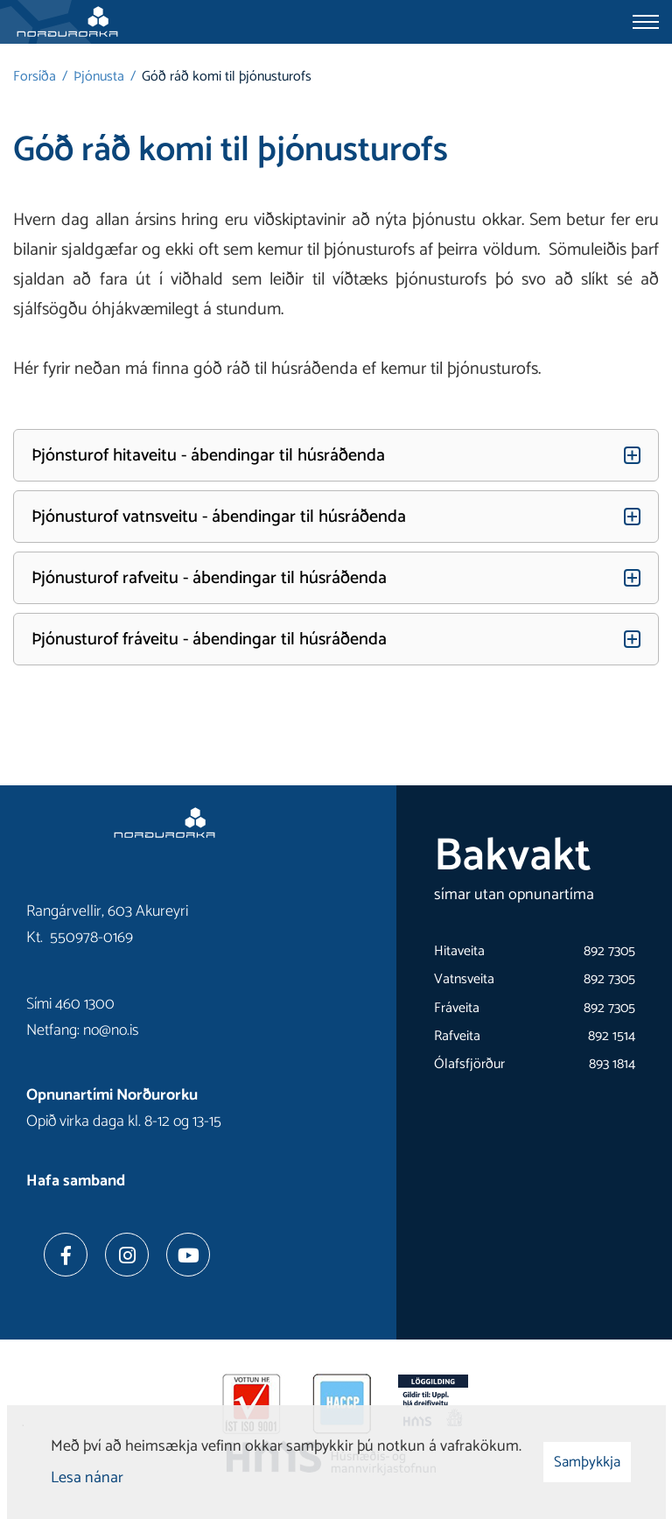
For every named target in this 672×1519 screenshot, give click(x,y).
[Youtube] (188, 1254)
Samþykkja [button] (587, 1462)
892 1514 (611, 1036)
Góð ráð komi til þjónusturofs (227, 76)
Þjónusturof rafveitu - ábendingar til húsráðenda (209, 578)
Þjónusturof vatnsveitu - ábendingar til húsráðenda (219, 517)
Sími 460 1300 (70, 1004)
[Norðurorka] (67, 22)
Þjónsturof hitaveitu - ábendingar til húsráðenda (208, 455)
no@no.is (111, 1030)
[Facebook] (66, 1254)
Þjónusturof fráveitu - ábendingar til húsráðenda (209, 639)
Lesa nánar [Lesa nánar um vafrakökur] (87, 1478)
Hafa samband (75, 1181)
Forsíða (34, 76)
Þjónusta (99, 76)
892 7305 (609, 951)
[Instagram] (127, 1254)
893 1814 (612, 1064)
